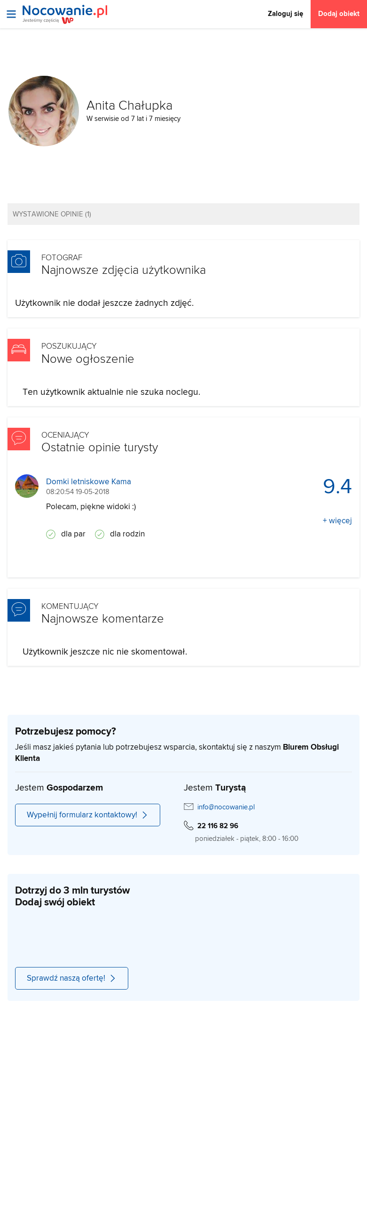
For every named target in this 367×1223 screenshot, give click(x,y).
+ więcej (337, 521)
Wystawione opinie (52, 214)
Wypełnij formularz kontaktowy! (87, 815)
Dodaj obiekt (338, 13)
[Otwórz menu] (11, 14)
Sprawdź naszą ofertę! (72, 978)
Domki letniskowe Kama (88, 482)
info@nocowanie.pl (226, 807)
